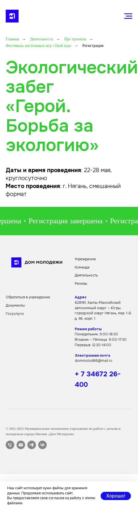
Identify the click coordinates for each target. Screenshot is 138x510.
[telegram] (31, 445)
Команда (82, 267)
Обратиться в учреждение (28, 297)
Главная (12, 39)
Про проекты (75, 39)
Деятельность (41, 39)
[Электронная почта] (21, 445)
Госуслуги (15, 313)
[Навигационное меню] (128, 16)
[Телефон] (10, 445)
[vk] (42, 445)
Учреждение (85, 259)
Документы (15, 305)
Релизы (81, 283)
